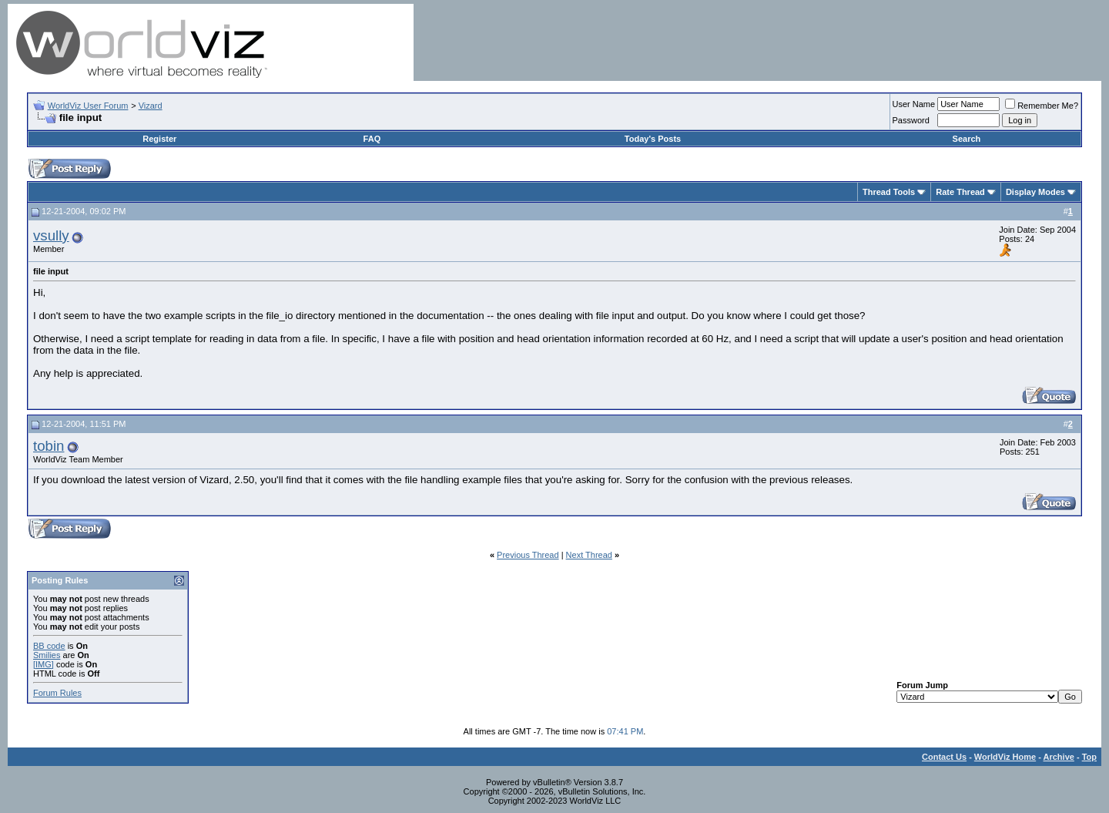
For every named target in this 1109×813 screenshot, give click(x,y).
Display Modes (1035, 192)
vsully (51, 235)
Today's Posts (653, 138)
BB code (49, 645)
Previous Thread (528, 554)
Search (967, 138)
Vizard (150, 105)
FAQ (372, 138)
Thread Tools (889, 192)
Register (159, 138)
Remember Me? (1041, 105)
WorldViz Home (1005, 756)
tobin (48, 446)
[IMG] (43, 664)
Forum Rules (57, 692)
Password (911, 120)
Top (1089, 756)
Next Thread (589, 554)
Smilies (46, 655)
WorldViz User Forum (88, 105)
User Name (914, 104)
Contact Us (944, 756)
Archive (1059, 756)
